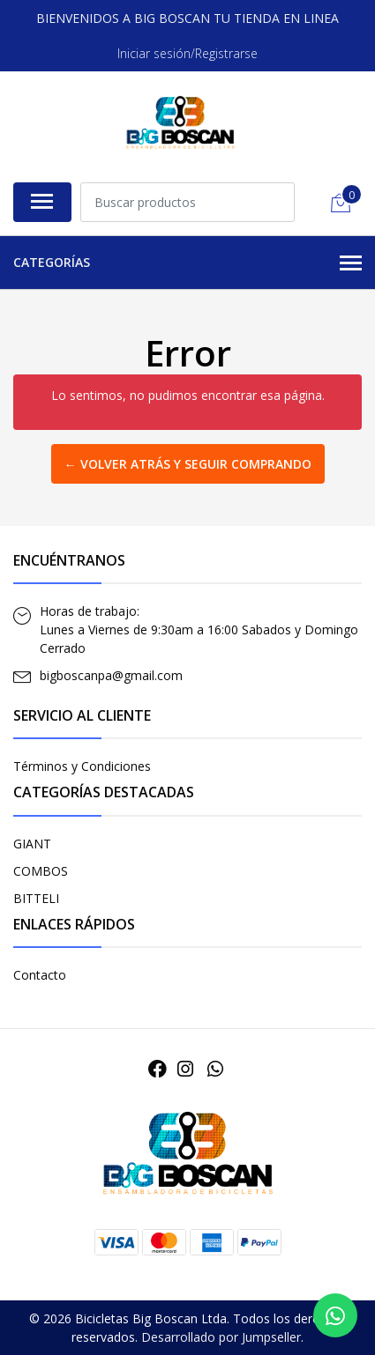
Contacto (39, 974)
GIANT (32, 843)
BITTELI (36, 898)
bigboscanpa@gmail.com (111, 675)
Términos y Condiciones (82, 766)
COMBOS (40, 871)
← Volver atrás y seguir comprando (187, 463)
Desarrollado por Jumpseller (221, 1337)
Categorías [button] (187, 263)
